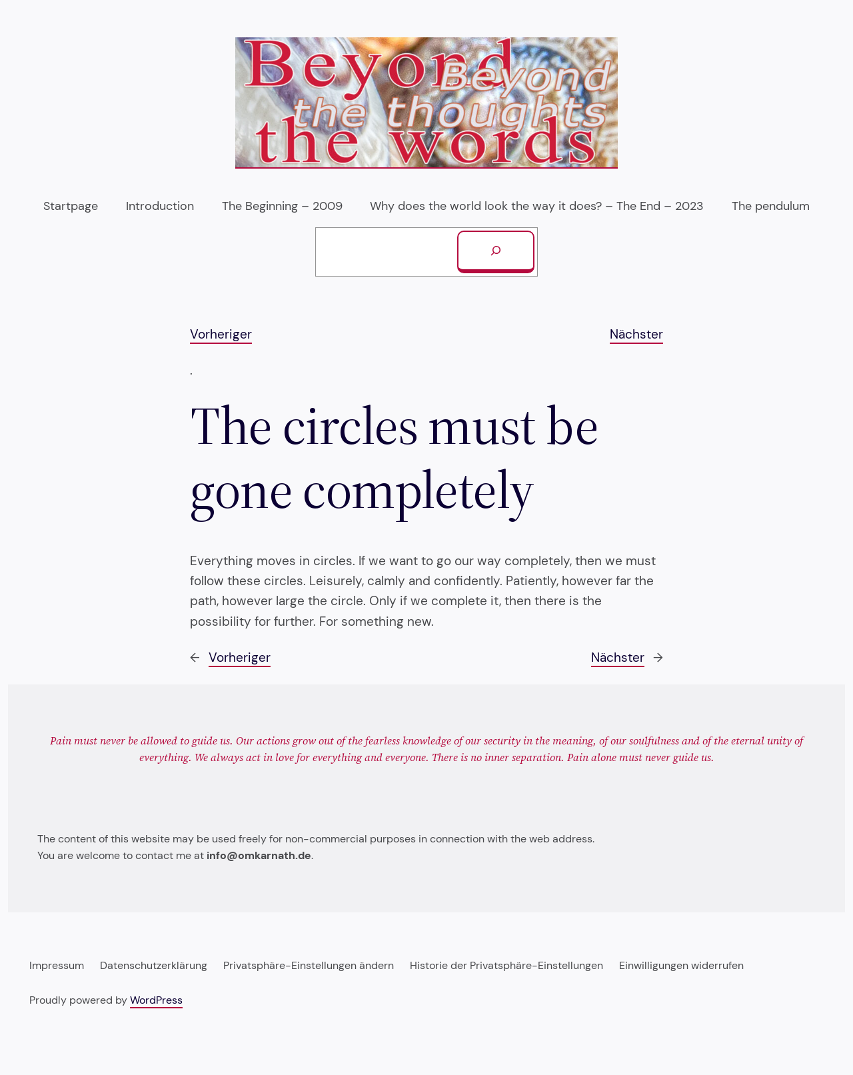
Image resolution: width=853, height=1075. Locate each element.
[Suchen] (495, 252)
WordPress (156, 1000)
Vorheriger (221, 334)
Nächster (636, 334)
